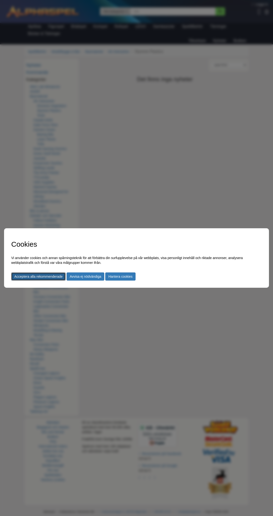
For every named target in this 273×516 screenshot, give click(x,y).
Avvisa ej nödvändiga (85, 276)
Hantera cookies (120, 276)
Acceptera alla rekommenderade (38, 276)
